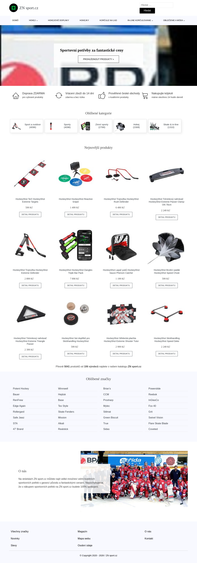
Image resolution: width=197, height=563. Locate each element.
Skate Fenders (67, 411)
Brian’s (108, 388)
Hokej (32, 20)
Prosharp (110, 400)
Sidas (108, 429)
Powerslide (157, 388)
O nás (148, 531)
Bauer (16, 394)
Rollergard (18, 411)
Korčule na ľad (108, 20)
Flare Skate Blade (160, 423)
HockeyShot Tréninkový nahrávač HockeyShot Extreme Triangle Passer (30, 341)
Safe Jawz (18, 417)
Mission (63, 417)
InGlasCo (156, 400)
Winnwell (64, 388)
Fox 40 (154, 406)
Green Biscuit (112, 417)
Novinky (15, 538)
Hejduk (63, 394)
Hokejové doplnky (58, 20)
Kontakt (149, 538)
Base (61, 400)
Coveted (155, 429)
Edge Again (19, 406)
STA (15, 423)
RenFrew (18, 400)
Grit (153, 411)
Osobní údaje (85, 545)
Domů (15, 20)
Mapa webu (84, 538)
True (107, 423)
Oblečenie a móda (173, 20)
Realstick (64, 429)
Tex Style (64, 406)
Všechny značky (20, 531)
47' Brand (18, 429)
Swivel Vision (158, 417)
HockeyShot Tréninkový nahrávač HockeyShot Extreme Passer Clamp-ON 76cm (167, 202)
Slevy (14, 545)
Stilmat (108, 411)
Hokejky (84, 20)
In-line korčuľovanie (139, 20)
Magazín (82, 531)
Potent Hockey (21, 388)
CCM (107, 394)
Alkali (62, 423)
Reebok (155, 394)
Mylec (108, 406)
